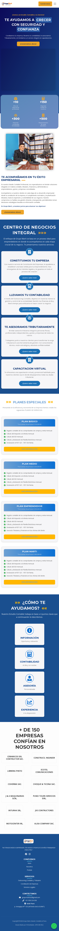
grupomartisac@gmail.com (31, 897)
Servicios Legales (29, 887)
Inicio (29, 863)
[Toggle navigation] (55, 3)
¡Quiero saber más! (29, 278)
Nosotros (29, 867)
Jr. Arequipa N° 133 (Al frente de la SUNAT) (29, 907)
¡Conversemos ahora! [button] (28, 44)
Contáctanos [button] (45, 4)
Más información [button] (29, 449)
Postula (29, 870)
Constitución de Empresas (29, 884)
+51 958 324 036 (31, 900)
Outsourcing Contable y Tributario (29, 880)
